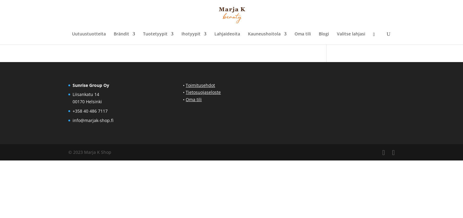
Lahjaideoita (227, 34)
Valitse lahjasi (351, 34)
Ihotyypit (191, 34)
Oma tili (303, 34)
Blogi (324, 34)
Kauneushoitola (264, 34)
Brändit (121, 34)
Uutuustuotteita (89, 34)
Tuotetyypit (155, 34)
